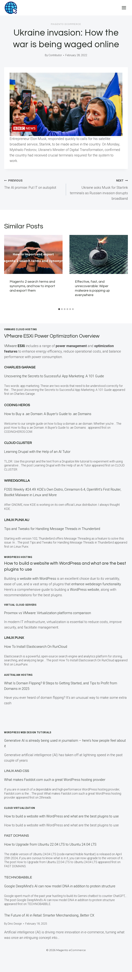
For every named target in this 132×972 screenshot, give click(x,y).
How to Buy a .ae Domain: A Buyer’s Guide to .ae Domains (48, 414)
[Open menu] (124, 7)
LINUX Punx (14, 638)
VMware (15, 346)
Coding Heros (17, 405)
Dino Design (15, 923)
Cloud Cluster (18, 443)
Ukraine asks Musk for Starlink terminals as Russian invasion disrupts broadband (98, 189)
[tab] (59, 309)
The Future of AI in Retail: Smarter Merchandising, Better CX (49, 915)
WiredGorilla (17, 480)
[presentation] (33, 254)
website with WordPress (38, 579)
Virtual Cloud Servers (20, 604)
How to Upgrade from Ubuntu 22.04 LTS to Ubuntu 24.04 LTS (50, 844)
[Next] (123, 270)
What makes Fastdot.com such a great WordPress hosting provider (54, 780)
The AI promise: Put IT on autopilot (33, 184)
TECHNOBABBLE (18, 877)
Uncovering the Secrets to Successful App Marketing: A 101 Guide (54, 376)
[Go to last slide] (9, 270)
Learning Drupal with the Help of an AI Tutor (37, 452)
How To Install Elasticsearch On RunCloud (35, 647)
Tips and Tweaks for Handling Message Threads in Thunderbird (52, 529)
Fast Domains (16, 835)
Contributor (55, 55)
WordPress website (84, 589)
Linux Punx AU (16, 520)
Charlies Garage (20, 367)
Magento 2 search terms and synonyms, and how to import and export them (32, 286)
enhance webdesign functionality (96, 584)
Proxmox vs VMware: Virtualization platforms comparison (47, 613)
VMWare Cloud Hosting (20, 329)
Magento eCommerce (66, 24)
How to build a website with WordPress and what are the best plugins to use (61, 816)
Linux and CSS (16, 771)
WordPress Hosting (18, 557)
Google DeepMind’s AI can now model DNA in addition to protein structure (59, 886)
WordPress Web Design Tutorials (27, 732)
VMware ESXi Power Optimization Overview (57, 336)
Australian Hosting (18, 675)
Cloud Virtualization (19, 808)
